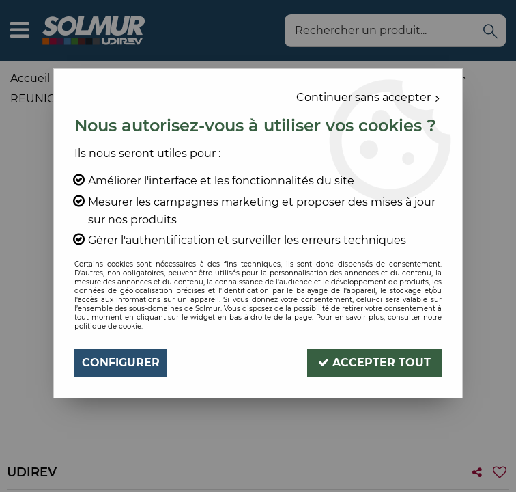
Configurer (121, 362)
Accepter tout (374, 362)
